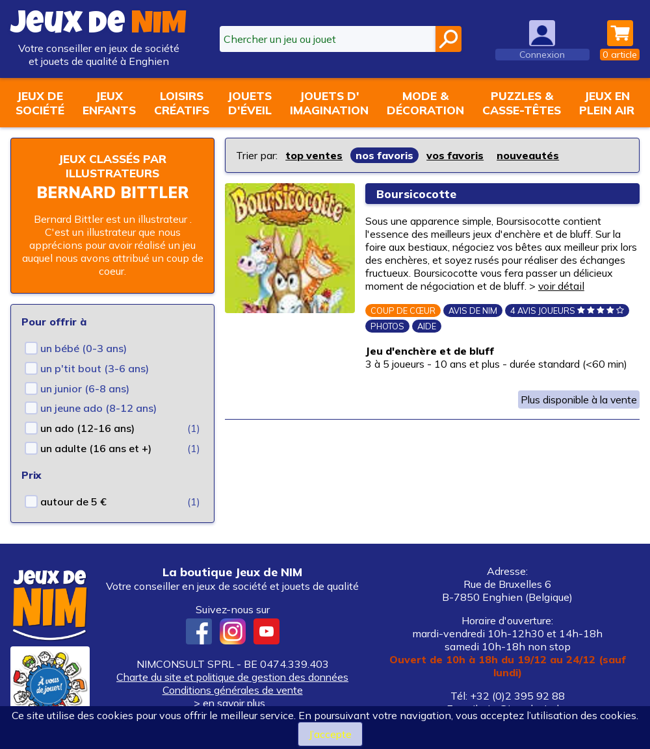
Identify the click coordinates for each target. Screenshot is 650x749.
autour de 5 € (73, 501)
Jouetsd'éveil (250, 102)
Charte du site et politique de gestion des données (232, 676)
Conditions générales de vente (233, 689)
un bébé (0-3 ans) (83, 348)
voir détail (611, 285)
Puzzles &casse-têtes (521, 102)
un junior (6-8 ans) (84, 388)
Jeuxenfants (109, 102)
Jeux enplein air (606, 102)
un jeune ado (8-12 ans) (98, 407)
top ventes (314, 155)
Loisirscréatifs (181, 102)
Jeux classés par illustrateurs (112, 165)
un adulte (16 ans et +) (95, 448)
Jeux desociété (40, 102)
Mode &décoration (425, 102)
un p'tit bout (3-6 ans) (94, 368)
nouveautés (530, 155)
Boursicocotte (416, 193)
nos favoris (385, 155)
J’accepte (330, 734)
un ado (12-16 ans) (87, 428)
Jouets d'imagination (329, 102)
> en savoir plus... (232, 702)
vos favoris (457, 155)
